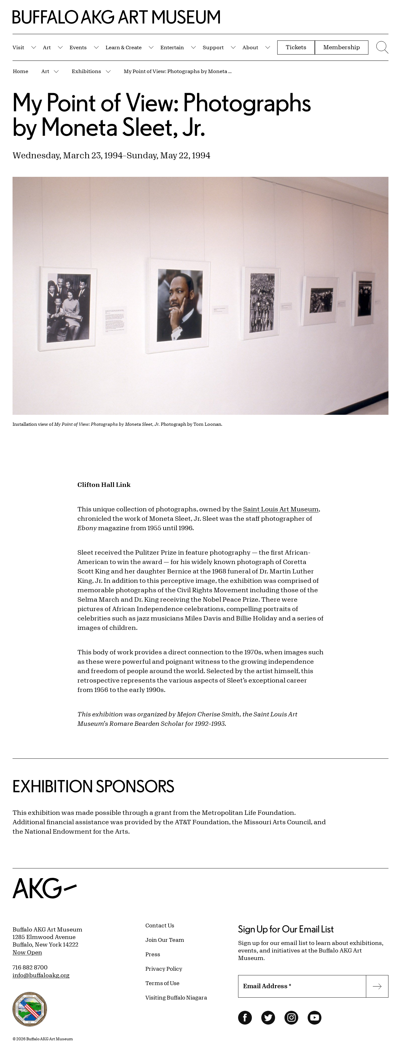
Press (152, 954)
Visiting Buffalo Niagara (176, 997)
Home (20, 71)
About (250, 47)
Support (213, 47)
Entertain (172, 47)
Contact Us (159, 925)
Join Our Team (164, 939)
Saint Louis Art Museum (281, 509)
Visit (18, 47)
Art (47, 47)
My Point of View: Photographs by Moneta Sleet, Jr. (178, 71)
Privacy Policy (163, 968)
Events (78, 47)
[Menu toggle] (381, 47)
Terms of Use (162, 983)
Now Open (27, 952)
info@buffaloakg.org (41, 975)
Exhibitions (86, 71)
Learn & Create (124, 47)
